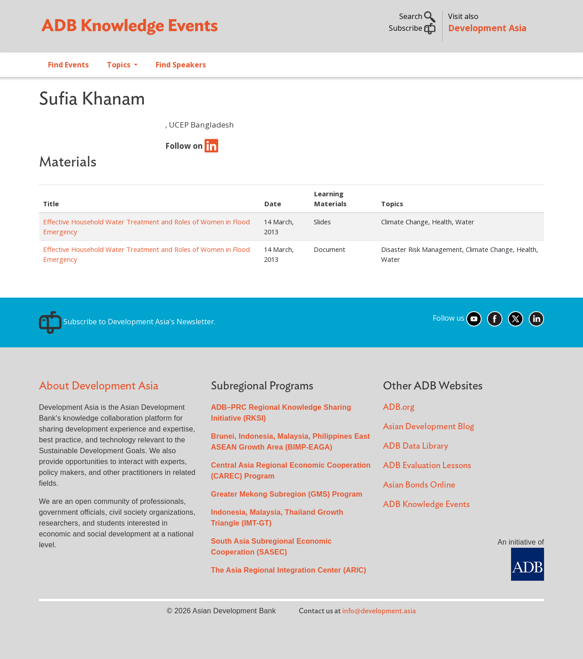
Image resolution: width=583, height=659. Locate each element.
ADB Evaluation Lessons (427, 465)
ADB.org (398, 407)
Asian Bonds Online (419, 485)
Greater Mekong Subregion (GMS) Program (287, 494)
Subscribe (412, 28)
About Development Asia (98, 386)
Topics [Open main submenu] (119, 65)
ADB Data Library (415, 446)
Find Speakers (181, 65)
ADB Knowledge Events (426, 504)
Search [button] (417, 16)
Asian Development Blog (428, 426)
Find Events (68, 65)
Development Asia (487, 28)
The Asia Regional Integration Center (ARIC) (288, 570)
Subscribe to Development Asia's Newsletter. (127, 322)
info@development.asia (379, 611)
